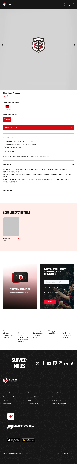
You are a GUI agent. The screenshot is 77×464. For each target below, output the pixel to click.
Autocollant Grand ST (6, 240)
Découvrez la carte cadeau (20, 293)
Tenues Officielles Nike (59, 403)
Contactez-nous (33, 403)
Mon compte (7, 403)
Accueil (5, 156)
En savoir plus (8, 151)
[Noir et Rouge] (7, 107)
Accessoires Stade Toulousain (18, 156)
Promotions (56, 397)
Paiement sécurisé (9, 397)
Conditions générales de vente (65, 453)
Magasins (31, 400)
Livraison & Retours (34, 397)
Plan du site (7, 400)
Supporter (31, 156)
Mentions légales (24, 453)
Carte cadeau (56, 400)
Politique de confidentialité (10, 453)
